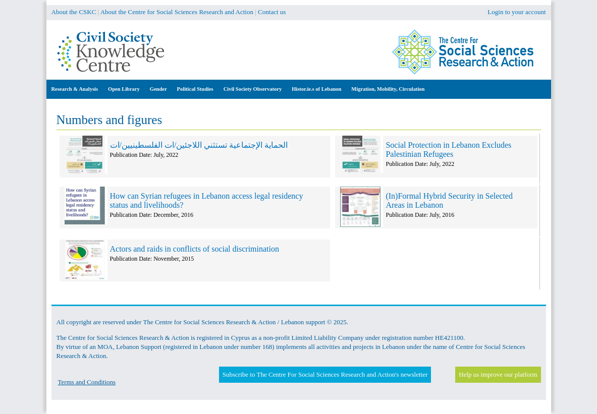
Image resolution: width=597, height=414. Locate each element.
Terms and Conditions (87, 382)
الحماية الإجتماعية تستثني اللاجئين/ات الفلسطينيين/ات (199, 145)
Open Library (124, 89)
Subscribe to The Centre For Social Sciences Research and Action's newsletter (325, 374)
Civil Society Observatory (253, 89)
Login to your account (516, 12)
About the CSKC (73, 12)
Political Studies (195, 89)
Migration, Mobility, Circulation (387, 89)
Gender (158, 89)
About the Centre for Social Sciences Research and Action (176, 12)
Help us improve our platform (498, 374)
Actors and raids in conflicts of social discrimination (194, 249)
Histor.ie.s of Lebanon (316, 89)
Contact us (272, 12)
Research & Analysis (74, 89)
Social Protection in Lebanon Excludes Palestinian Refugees (448, 149)
